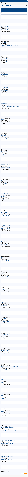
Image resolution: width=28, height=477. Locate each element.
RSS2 (26, 473)
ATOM (22, 473)
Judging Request (3, 42)
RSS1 (24, 473)
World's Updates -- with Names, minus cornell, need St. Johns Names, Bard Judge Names (13, 148)
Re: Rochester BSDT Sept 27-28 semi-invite (7, 424)
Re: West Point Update (4, 122)
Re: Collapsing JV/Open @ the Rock (5, 164)
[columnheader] (14, 8)
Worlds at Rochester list (4, 135)
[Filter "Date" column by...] (14, 15)
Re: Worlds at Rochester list (4, 109)
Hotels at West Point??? (4, 32)
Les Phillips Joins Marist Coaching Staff (6, 276)
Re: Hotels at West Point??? (4, 26)
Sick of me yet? (3, 273)
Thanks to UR (3, 39)
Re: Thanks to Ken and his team (5, 48)
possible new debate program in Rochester (6, 459)
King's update (3, 289)
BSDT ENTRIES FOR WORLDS (5, 241)
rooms (2, 132)
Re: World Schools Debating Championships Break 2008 (8, 427)
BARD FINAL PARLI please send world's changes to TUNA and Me (10, 106)
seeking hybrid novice (4, 318)
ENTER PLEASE (3, 270)
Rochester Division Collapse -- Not (5, 138)
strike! (2, 55)
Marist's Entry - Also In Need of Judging (6, 260)
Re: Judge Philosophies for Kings (5, 321)
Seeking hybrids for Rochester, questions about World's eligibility (9, 369)
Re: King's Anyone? (3, 379)
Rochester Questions (4, 103)
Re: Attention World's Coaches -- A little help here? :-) (8, 443)
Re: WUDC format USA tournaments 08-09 (7, 453)
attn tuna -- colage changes (4, 58)
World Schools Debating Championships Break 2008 (8, 440)
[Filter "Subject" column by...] (14, 12)
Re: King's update (3, 286)
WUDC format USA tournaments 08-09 (6, 469)
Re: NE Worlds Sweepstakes (5, 350)
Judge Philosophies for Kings (5, 334)
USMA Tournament (3, 254)
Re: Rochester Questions (4, 61)
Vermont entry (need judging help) (5, 263)
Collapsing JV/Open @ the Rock (5, 238)
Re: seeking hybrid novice (4, 292)
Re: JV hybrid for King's (4, 337)
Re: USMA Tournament (4, 151)
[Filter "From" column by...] (14, 13)
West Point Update (3, 125)
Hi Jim (2, 308)
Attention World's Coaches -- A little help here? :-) (7, 446)
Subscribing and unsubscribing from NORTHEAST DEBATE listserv (10, 45)
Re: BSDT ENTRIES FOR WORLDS (5, 177)
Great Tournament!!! (3, 16)
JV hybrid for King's (3, 347)
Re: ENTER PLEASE (3, 257)
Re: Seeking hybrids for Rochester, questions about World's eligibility (10, 366)
